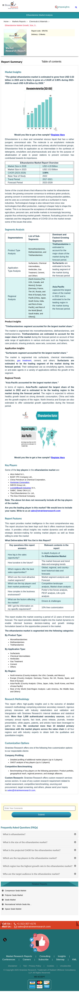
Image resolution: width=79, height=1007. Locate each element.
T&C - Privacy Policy (32, 966)
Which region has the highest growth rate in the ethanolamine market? (37, 866)
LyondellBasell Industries (20, 488)
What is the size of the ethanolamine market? (25, 842)
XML (74, 959)
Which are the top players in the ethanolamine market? (30, 858)
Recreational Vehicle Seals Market (17, 904)
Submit (41, 814)
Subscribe (43, 959)
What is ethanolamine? (14, 834)
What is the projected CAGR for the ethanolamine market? (32, 850)
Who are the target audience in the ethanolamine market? (31, 874)
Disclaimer (12, 966)
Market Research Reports (19, 956)
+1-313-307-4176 (26, 923)
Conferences (8, 959)
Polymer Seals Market (12, 895)
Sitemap (60, 959)
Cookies (50, 966)
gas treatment (24, 360)
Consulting (45, 956)
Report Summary (11, 61)
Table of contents (51, 61)
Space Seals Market (11, 909)
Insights (62, 956)
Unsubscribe (65, 966)
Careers (27, 959)
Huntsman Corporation (19, 482)
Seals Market (9, 900)
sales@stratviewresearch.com (21, 790)
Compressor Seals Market (14, 891)
